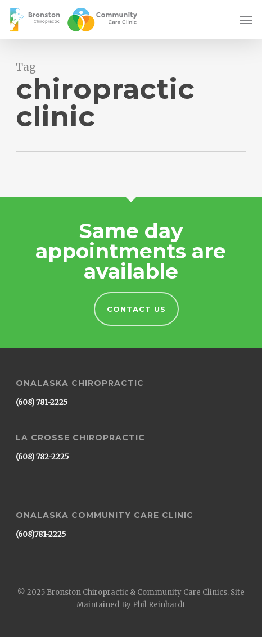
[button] (246, 19)
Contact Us (136, 308)
